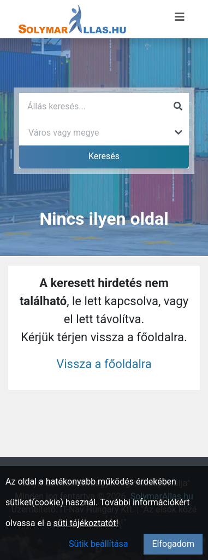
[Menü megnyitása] (180, 17)
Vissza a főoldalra (104, 364)
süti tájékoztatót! (86, 523)
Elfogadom (173, 544)
